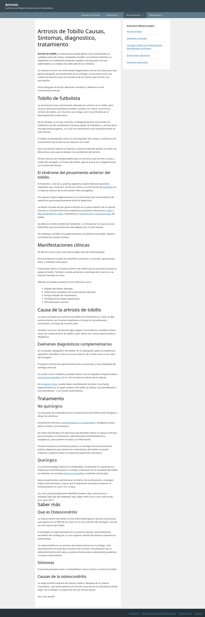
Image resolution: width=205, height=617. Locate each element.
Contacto (198, 613)
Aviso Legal (134, 613)
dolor (109, 210)
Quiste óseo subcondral (138, 55)
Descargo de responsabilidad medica (159, 613)
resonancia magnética (49, 377)
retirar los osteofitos (73, 473)
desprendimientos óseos (50, 213)
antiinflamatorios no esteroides (78, 422)
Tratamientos (115, 15)
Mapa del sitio (185, 613)
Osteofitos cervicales (137, 38)
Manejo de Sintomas (90, 15)
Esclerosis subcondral (137, 62)
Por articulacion (136, 15)
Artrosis (11, 4)
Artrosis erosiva (134, 31)
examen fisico (50, 384)
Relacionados (158, 15)
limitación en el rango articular (95, 213)
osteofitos (107, 187)
